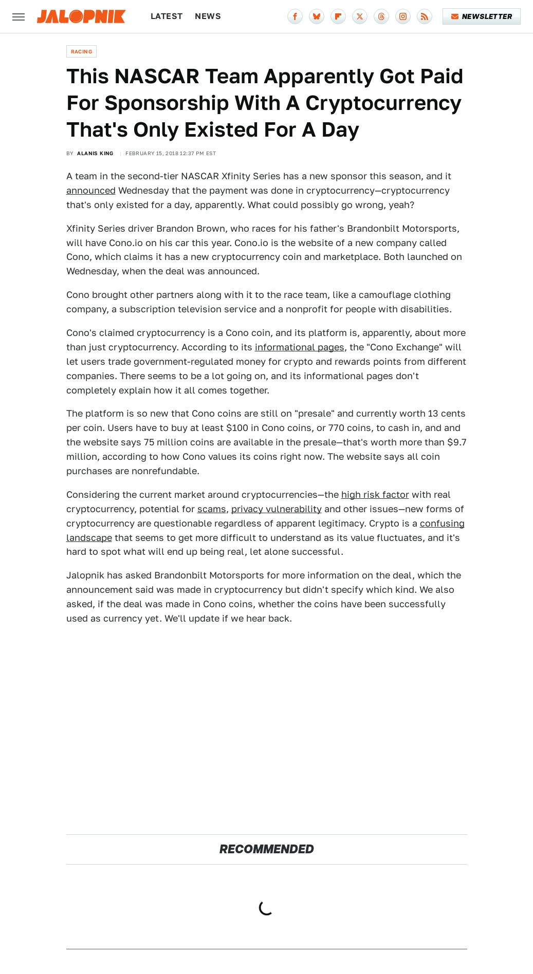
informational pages (299, 347)
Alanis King (95, 153)
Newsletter (481, 16)
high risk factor (375, 494)
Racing (81, 51)
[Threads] (381, 16)
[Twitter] (359, 16)
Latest (166, 16)
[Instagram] (403, 16)
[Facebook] (295, 16)
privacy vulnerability (276, 508)
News (208, 16)
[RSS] (424, 16)
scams (211, 508)
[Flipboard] (338, 16)
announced (91, 190)
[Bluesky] (316, 16)
